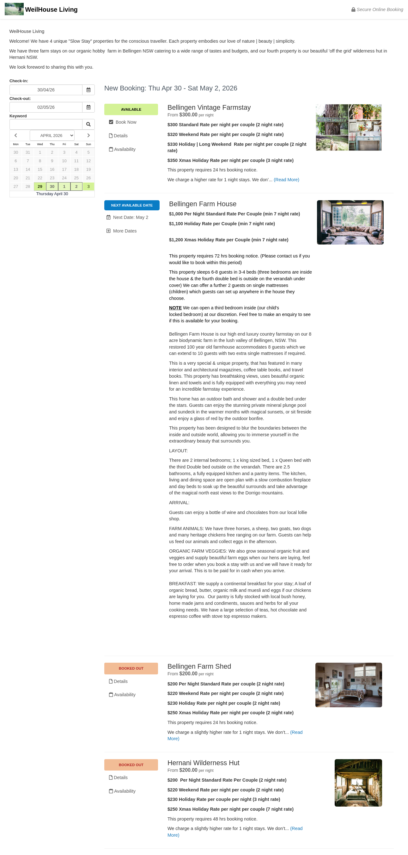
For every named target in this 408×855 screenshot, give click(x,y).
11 (76, 160)
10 (64, 160)
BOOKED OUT (131, 668)
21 (28, 178)
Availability (122, 149)
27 (16, 186)
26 (88, 178)
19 (88, 169)
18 (76, 169)
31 (28, 152)
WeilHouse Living (41, 10)
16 (52, 169)
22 (40, 178)
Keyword (18, 116)
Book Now (123, 122)
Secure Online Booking (377, 9)
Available (131, 109)
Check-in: (18, 80)
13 (16, 169)
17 (64, 169)
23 (52, 178)
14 (28, 169)
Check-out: (20, 98)
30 (16, 152)
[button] (132, 217)
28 (28, 186)
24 (64, 178)
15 (40, 169)
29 (40, 186)
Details (118, 135)
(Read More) (286, 179)
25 (76, 178)
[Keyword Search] (45, 124)
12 (88, 160)
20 (16, 178)
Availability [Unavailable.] (122, 694)
